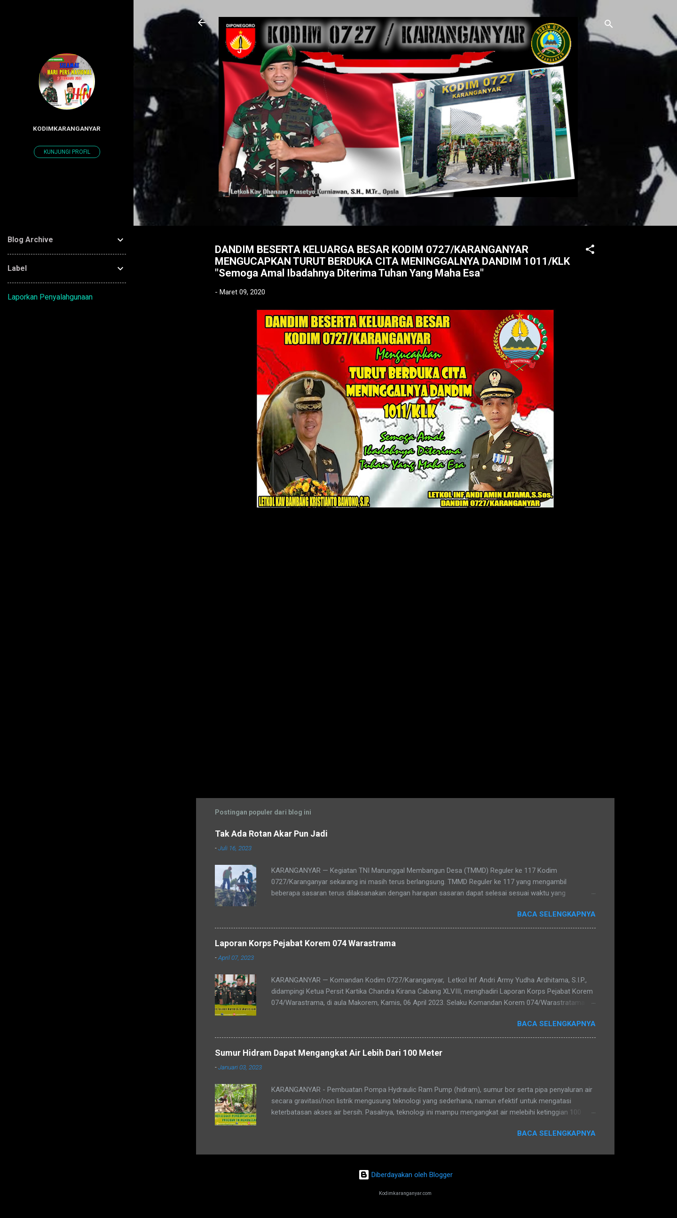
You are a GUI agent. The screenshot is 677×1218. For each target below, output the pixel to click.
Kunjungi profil (67, 152)
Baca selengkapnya (556, 914)
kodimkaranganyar (67, 128)
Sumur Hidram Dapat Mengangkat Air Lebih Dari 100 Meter (328, 1053)
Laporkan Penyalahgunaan (50, 297)
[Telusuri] (608, 25)
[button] (590, 251)
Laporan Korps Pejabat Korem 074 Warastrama (305, 943)
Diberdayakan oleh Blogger (405, 1175)
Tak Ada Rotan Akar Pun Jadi (271, 833)
